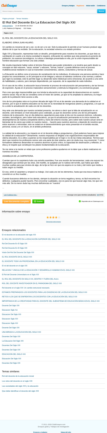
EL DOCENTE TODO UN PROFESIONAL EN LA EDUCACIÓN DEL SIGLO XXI (33, 261)
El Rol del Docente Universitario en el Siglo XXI (20, 275)
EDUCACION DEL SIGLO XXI (14, 354)
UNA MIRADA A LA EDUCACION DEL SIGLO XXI (21, 332)
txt (98, 195)
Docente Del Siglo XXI (10, 305)
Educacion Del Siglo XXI (11, 314)
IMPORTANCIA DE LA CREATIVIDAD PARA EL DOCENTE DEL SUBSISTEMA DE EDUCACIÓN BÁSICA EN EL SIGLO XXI (51, 301)
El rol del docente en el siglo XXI (14, 266)
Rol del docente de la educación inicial (18, 376)
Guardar (38, 201)
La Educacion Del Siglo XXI (13, 341)
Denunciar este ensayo (53, 222)
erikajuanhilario (7, 26)
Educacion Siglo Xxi (10, 310)
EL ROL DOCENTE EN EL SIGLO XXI (17, 257)
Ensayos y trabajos (68, 6)
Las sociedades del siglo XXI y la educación (20, 386)
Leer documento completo (16, 201)
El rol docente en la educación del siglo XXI (19, 235)
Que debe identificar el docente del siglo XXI (20, 391)
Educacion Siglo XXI (10, 319)
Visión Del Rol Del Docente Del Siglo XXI (18, 252)
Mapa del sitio (66, 432)
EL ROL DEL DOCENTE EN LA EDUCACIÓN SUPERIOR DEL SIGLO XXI (31, 239)
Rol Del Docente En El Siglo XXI (14, 244)
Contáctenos (101, 6)
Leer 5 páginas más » (10, 195)
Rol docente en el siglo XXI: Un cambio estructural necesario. (26, 288)
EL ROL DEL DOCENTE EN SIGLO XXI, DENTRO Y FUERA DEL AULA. (30, 279)
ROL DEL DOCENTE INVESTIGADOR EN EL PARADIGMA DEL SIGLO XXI (32, 283)
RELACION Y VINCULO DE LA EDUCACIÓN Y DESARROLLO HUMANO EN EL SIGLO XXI (38, 270)
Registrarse (80, 6)
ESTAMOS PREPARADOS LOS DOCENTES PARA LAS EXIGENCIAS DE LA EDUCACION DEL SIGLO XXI (44, 292)
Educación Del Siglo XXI (11, 359)
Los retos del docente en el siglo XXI (17, 381)
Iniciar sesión (90, 6)
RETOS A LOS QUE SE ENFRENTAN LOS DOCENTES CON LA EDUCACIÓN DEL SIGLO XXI (39, 297)
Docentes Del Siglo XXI (11, 336)
